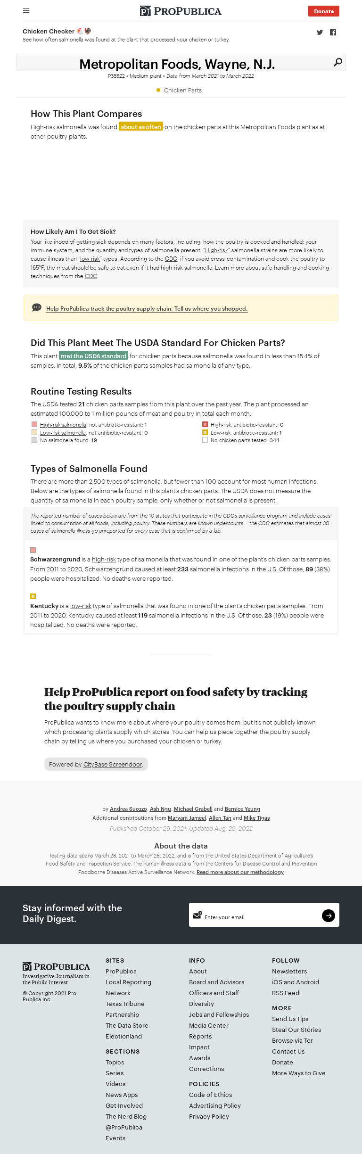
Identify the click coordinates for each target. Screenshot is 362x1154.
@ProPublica (124, 1126)
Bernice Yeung (242, 808)
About (198, 970)
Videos (115, 1083)
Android (307, 981)
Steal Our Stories (296, 1029)
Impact (199, 1046)
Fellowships (232, 1013)
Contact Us (288, 1051)
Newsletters (289, 970)
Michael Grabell (193, 808)
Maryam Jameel (187, 816)
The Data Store (127, 1024)
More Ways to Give (299, 1072)
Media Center (209, 1024)
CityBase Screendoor (112, 763)
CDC (171, 258)
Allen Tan (220, 816)
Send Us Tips (290, 1018)
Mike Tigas (257, 816)
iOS (277, 981)
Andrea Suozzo (128, 808)
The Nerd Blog (126, 1116)
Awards (199, 1057)
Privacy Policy (209, 1116)
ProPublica (121, 970)
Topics (115, 1061)
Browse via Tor (292, 1040)
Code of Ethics (210, 1094)
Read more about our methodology (240, 870)
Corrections (206, 1067)
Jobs (195, 1013)
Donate (282, 1061)
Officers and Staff (214, 992)
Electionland (124, 1035)
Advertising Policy (215, 1105)
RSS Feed (285, 992)
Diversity (201, 1002)
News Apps (122, 1094)
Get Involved (124, 1105)
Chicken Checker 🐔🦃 (57, 30)
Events (115, 1137)
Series (114, 1072)
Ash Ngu (160, 808)
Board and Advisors (216, 981)
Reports (200, 1035)
